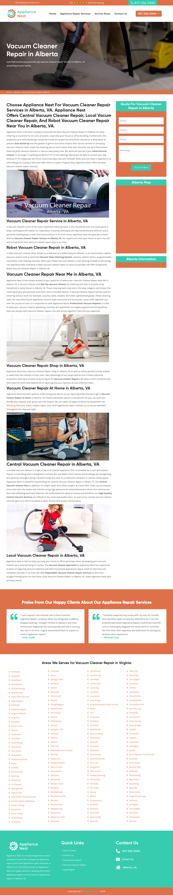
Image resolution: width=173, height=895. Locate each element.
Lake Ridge (95, 700)
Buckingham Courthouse (141, 754)
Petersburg (56, 721)
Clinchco (133, 683)
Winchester (17, 684)
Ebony (93, 796)
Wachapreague (18, 709)
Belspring (134, 783)
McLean (54, 800)
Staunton (15, 780)
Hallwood (94, 750)
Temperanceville (19, 759)
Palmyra (55, 733)
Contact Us (120, 13)
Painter (54, 737)
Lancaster (95, 696)
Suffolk (14, 767)
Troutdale (15, 738)
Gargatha (94, 767)
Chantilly (133, 712)
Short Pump (17, 813)
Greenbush (95, 754)
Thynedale (16, 746)
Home (52, 13)
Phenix (54, 717)
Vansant (15, 721)
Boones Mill (135, 767)
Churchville (135, 696)
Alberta (17, 92)
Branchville (134, 762)
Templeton (16, 755)
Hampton (94, 746)
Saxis (53, 675)
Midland (55, 787)
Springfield (16, 788)
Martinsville (56, 804)
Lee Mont (94, 692)
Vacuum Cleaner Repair (73, 865)
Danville (94, 821)
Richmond (56, 696)
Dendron (94, 808)
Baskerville (134, 792)
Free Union (95, 771)
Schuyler (55, 671)
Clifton (132, 687)
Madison (55, 821)
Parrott (54, 725)
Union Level (17, 726)
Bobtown (133, 771)
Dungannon (96, 800)
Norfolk (54, 754)
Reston (54, 700)
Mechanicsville (58, 796)
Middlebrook (57, 792)
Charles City (135, 708)
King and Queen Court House (104, 704)
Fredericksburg (97, 775)
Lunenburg (95, 675)
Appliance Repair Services (75, 13)
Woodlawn (16, 680)
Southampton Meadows (23, 801)
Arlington (133, 804)
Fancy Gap (95, 779)
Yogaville (15, 676)
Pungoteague (57, 704)
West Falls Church (20, 696)
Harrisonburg (96, 733)
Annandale (134, 808)
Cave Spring (135, 721)
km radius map (141, 219)
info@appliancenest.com (27, 3)
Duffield (94, 804)
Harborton (95, 737)
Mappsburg (56, 808)
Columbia (134, 675)
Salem (54, 687)
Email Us (128, 859)
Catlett (132, 729)
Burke (132, 750)
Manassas (56, 812)
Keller (93, 708)
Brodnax (133, 758)
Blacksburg (135, 775)
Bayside (133, 787)
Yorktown (15, 671)
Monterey (55, 779)
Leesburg (94, 687)
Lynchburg (95, 671)
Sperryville (16, 792)
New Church (56, 767)
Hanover (94, 742)
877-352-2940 (143, 3)
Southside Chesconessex (23, 796)
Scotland (15, 822)
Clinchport (134, 679)
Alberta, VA (130, 867)
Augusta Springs (137, 796)
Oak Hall (55, 746)
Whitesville (16, 692)
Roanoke (55, 692)
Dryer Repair (68, 869)
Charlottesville (136, 704)
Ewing (93, 792)
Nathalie (55, 775)
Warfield (15, 705)
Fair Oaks (94, 787)
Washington (17, 701)
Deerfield (94, 812)
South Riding (17, 805)
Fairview (94, 783)
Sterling (15, 776)
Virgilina (15, 717)
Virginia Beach (18, 713)
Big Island (134, 779)
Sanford (54, 683)
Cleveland (134, 692)
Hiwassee (94, 717)
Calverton (134, 742)
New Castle (56, 771)
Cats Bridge (135, 725)
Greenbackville (97, 758)
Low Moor (94, 679)
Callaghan (134, 746)
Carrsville (134, 733)
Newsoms (55, 758)
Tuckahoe (16, 734)
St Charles (16, 784)
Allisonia (133, 812)
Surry (13, 763)
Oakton (54, 742)
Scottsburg (16, 817)
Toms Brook (17, 742)
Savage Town (57, 679)
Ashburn (133, 800)
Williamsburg (18, 688)
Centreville (134, 717)
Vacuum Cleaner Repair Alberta (35, 92)
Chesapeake (135, 700)
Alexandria (134, 817)
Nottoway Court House (62, 750)
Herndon (94, 725)
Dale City (133, 671)
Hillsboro (94, 721)
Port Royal (55, 712)
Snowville (16, 809)
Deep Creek (95, 817)
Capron (132, 737)
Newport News (58, 762)
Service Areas (102, 13)
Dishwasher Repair (71, 860)
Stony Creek (17, 771)
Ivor (92, 712)
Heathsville (95, 729)
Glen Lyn (94, 762)
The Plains (16, 751)
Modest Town (57, 783)
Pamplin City (57, 729)
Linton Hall (95, 683)
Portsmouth (56, 708)
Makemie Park (58, 817)
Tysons (14, 730)
